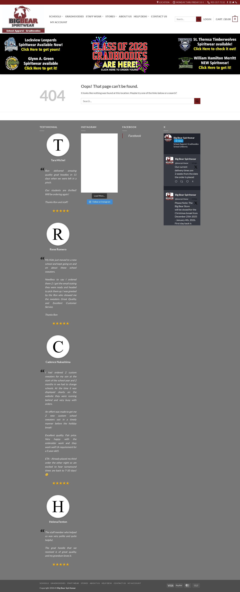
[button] (207, 19)
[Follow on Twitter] (233, 2)
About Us (125, 16)
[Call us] (236, 2)
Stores (111, 16)
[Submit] (198, 19)
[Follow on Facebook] (227, 2)
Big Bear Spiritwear (185, 158)
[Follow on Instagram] (230, 2)
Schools (56, 16)
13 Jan (194, 163)
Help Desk (141, 16)
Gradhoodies (74, 16)
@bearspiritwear (181, 163)
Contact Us (159, 16)
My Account (58, 22)
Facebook (134, 135)
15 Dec (194, 199)
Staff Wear (94, 16)
